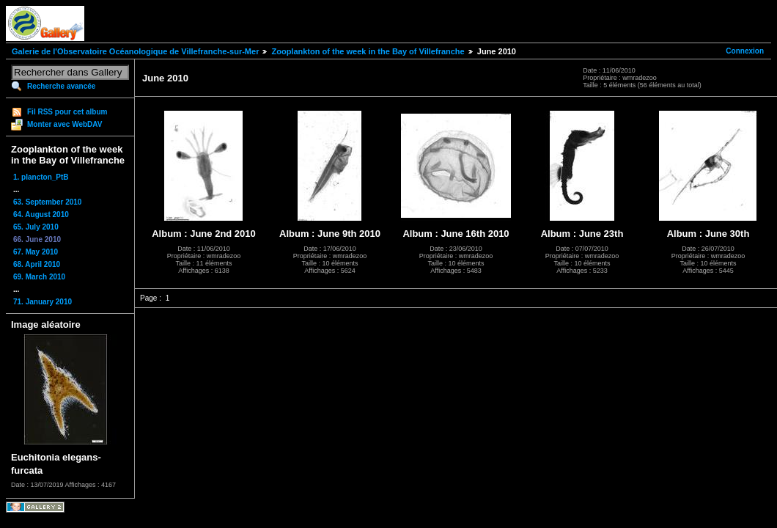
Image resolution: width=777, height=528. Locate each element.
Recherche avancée (61, 86)
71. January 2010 (42, 302)
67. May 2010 (35, 252)
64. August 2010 (41, 214)
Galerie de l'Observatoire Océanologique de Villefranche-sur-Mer (135, 51)
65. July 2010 (36, 227)
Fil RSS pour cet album (67, 112)
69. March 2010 (39, 277)
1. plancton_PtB (41, 177)
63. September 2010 (47, 202)
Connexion (745, 51)
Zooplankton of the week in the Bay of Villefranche (367, 51)
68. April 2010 (36, 264)
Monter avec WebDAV (64, 124)
